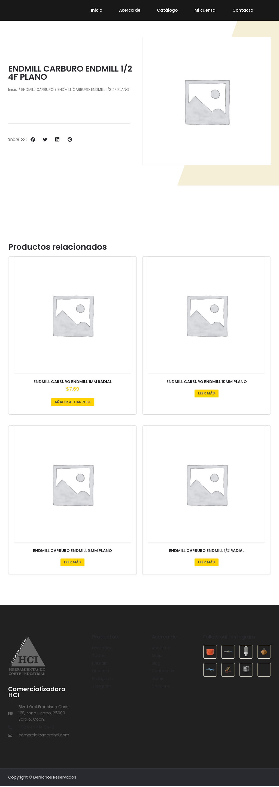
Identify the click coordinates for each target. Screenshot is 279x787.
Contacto (242, 10)
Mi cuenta (205, 10)
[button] (33, 140)
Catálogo (167, 10)
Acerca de (129, 10)
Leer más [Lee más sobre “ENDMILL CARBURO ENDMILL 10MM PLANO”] (206, 394)
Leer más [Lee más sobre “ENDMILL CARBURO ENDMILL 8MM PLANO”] (72, 563)
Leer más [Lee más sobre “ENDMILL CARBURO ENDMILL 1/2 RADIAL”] (206, 563)
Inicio (96, 10)
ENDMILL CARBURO (37, 90)
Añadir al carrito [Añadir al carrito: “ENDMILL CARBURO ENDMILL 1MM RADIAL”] (72, 402)
